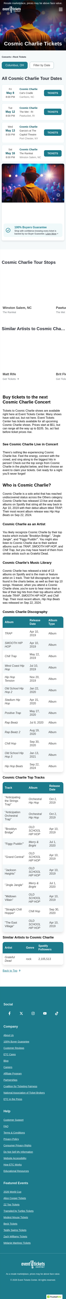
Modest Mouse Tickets (16, 1217)
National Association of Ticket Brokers (24, 1092)
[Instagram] (33, 1014)
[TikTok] (56, 1014)
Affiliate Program (13, 1073)
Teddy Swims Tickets (15, 1230)
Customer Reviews (14, 1048)
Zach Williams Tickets (15, 1236)
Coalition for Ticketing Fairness (20, 1086)
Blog (6, 1060)
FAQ (6, 1126)
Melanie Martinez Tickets (17, 1242)
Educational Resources (16, 1171)
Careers (8, 1067)
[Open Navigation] (60, 9)
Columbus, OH (14, 65)
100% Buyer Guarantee (16, 1041)
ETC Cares (10, 1054)
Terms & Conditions (14, 1132)
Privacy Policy (11, 1139)
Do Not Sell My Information (18, 1151)
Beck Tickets (10, 1223)
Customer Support (14, 1119)
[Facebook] (9, 1014)
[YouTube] (45, 1014)
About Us (9, 1035)
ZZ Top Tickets (12, 1204)
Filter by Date (41, 65)
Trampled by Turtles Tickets (19, 1211)
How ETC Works (13, 1164)
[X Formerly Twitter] (21, 1014)
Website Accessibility (15, 1158)
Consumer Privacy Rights (17, 1145)
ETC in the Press (13, 1099)
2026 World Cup (12, 1191)
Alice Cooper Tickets (15, 1198)
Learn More (52, 234)
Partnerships (10, 1080)
